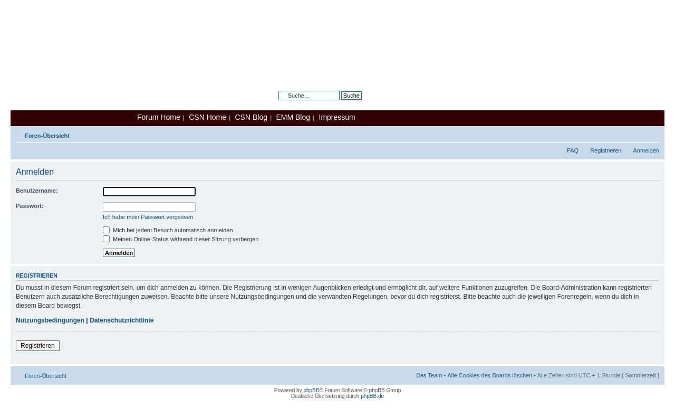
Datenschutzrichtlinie (121, 320)
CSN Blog (251, 117)
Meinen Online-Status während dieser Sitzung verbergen (180, 239)
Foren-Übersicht (47, 135)
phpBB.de (372, 396)
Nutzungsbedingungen (50, 320)
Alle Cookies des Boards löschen (489, 375)
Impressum (337, 117)
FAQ (572, 150)
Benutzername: (36, 190)
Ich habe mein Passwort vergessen (148, 217)
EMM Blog (293, 117)
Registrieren (605, 150)
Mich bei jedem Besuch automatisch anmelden (168, 230)
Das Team (429, 375)
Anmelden (646, 150)
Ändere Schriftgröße (651, 133)
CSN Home (207, 117)
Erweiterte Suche (339, 103)
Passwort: (30, 206)
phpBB (311, 390)
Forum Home (158, 117)
